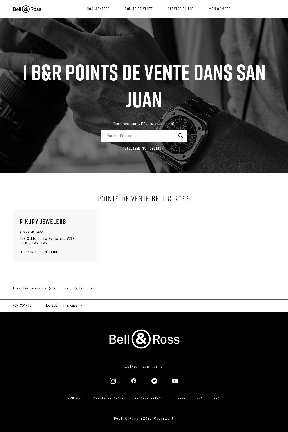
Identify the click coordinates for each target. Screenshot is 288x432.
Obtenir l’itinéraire (39, 251)
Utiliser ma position (144, 148)
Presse (180, 397)
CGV (217, 397)
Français (70, 305)
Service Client (149, 397)
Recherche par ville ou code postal (144, 124)
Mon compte (22, 305)
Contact (75, 397)
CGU (200, 397)
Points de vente (108, 397)
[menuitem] (98, 9)
